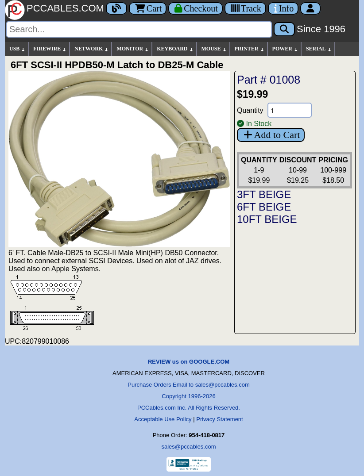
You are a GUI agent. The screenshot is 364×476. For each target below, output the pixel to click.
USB (17, 49)
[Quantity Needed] (289, 110)
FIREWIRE (50, 49)
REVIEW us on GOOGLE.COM (188, 361)
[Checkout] (195, 8)
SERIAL (319, 49)
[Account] (310, 8)
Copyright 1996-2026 (188, 396)
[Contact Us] (283, 8)
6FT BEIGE (264, 207)
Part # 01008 (268, 79)
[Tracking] (245, 8)
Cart (148, 8)
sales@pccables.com (188, 446)
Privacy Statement (219, 419)
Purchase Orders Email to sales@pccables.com (188, 384)
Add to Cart (271, 134)
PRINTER (250, 49)
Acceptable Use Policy (162, 419)
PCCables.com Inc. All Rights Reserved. (188, 407)
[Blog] (116, 8)
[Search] (139, 29)
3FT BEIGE (264, 194)
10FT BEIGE (267, 219)
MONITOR (132, 49)
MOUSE (214, 49)
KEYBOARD (175, 49)
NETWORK (91, 49)
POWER (285, 49)
